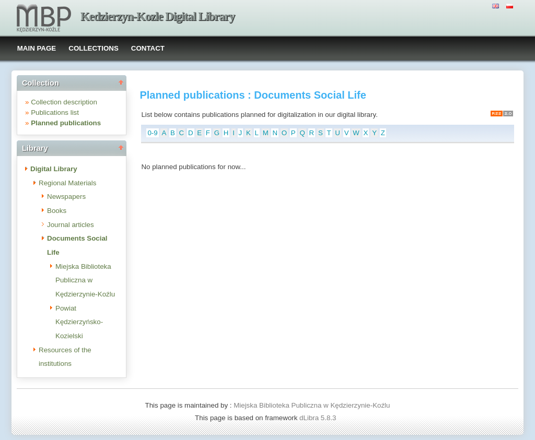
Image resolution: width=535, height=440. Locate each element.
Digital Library (53, 169)
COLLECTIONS (93, 48)
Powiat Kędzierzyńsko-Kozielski (79, 322)
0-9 (152, 133)
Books (56, 211)
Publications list (55, 112)
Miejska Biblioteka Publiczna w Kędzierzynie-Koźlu (85, 280)
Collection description (64, 102)
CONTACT (148, 48)
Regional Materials (67, 183)
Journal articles (70, 225)
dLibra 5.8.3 (318, 418)
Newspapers (66, 196)
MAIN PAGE (36, 48)
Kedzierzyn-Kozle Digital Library (157, 16)
